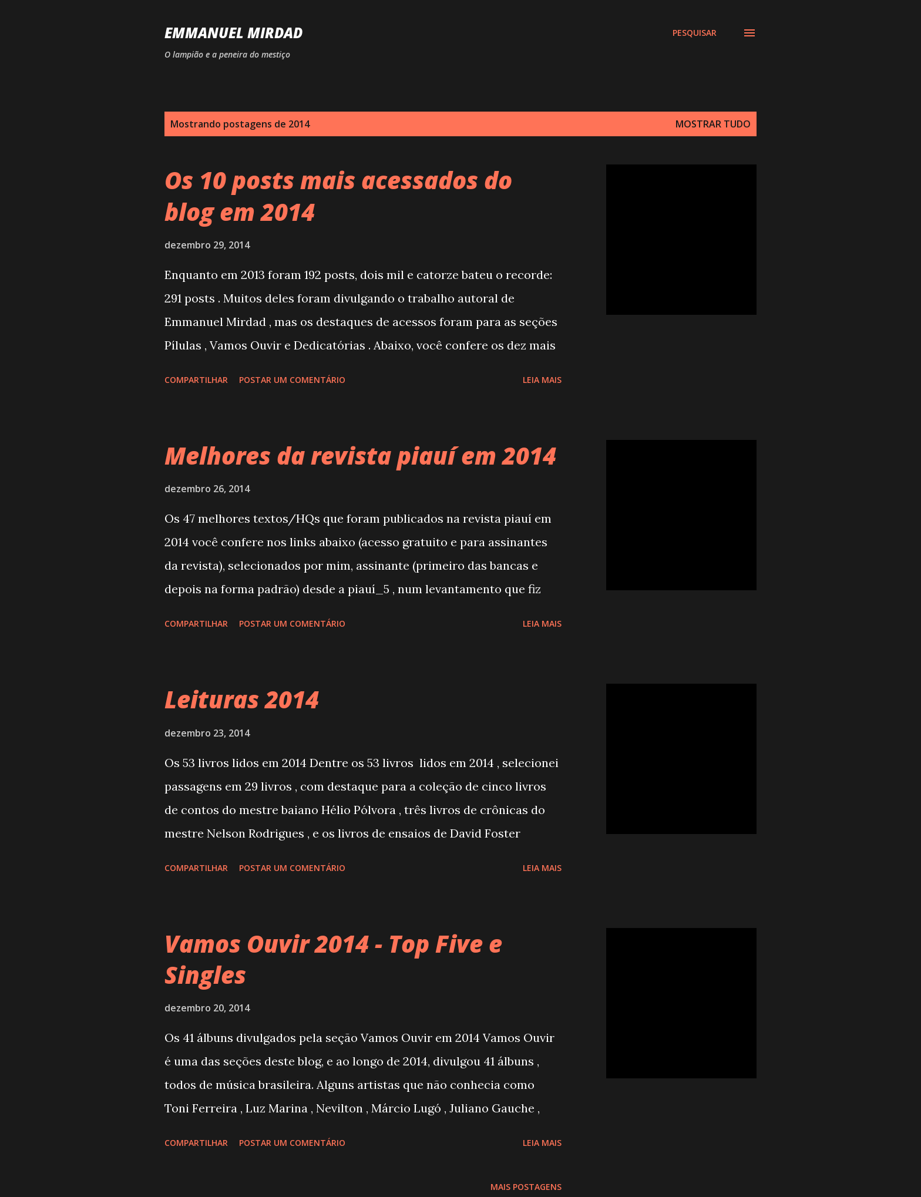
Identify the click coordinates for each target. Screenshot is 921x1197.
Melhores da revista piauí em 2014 (360, 455)
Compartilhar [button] (196, 379)
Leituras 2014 (241, 699)
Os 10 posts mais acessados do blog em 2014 (338, 195)
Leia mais (542, 379)
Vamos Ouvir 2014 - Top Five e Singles (333, 959)
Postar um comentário (292, 379)
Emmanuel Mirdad (233, 32)
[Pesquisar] (695, 33)
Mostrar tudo (713, 123)
